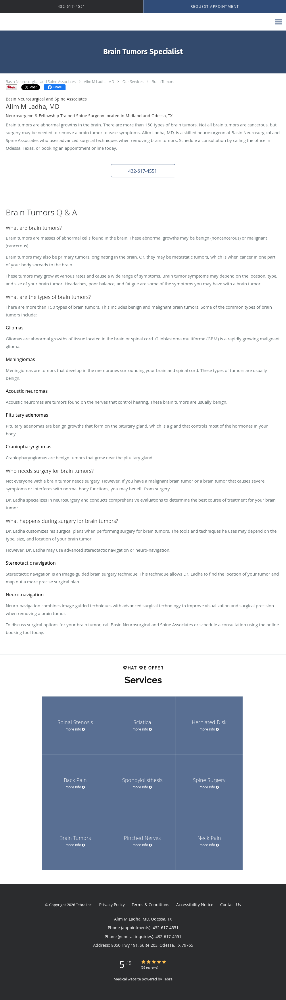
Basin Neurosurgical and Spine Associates (41, 81)
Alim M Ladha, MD (99, 81)
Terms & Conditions (150, 904)
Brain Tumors (163, 81)
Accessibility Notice (194, 904)
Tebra (167, 979)
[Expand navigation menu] (278, 22)
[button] (143, 170)
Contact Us (230, 904)
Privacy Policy (112, 904)
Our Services (132, 81)
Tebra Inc (83, 904)
